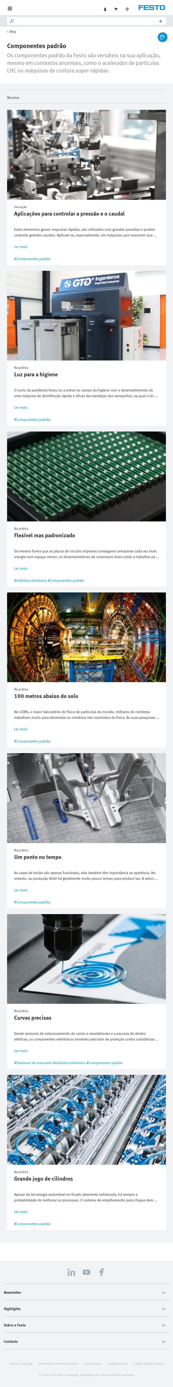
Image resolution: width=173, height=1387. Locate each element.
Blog (13, 31)
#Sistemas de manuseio (33, 1063)
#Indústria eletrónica (30, 580)
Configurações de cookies (148, 1363)
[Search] (86, 21)
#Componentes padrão (32, 259)
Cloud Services (92, 1363)
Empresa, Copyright (21, 1363)
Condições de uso (117, 1363)
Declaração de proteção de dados (58, 1363)
